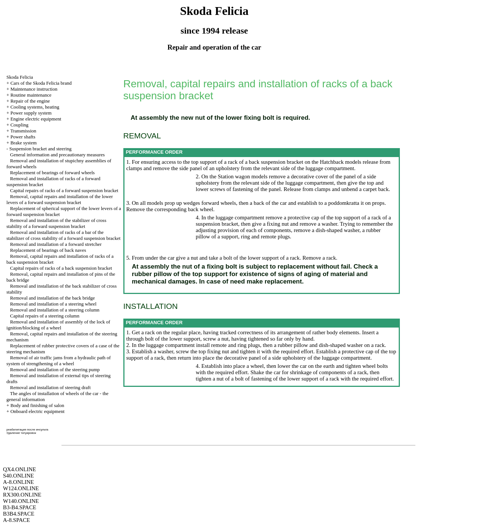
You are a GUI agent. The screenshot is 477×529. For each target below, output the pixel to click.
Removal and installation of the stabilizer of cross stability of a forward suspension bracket (56, 223)
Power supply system (31, 113)
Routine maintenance (30, 95)
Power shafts (22, 137)
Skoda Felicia (19, 77)
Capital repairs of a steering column (44, 316)
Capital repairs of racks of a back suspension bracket (61, 268)
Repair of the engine (30, 101)
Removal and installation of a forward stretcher (55, 244)
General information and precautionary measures (57, 154)
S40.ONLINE (18, 476)
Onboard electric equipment (37, 411)
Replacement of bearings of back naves (48, 250)
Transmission (23, 131)
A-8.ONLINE (18, 482)
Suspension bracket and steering (40, 148)
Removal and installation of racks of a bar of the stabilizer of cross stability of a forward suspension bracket (63, 235)
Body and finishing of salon (37, 405)
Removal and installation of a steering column (54, 310)
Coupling (19, 125)
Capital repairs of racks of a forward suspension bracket (64, 190)
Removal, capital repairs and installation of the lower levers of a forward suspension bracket (59, 199)
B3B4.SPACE (18, 514)
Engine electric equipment (35, 119)
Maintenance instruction (33, 89)
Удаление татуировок (21, 433)
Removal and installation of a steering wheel (53, 304)
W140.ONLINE (21, 501)
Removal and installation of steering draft (50, 387)
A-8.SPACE (16, 520)
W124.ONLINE (21, 488)
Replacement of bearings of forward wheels (52, 172)
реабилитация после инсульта (27, 429)
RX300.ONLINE (22, 495)
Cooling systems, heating (34, 107)
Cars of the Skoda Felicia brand (41, 83)
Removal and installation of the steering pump (54, 369)
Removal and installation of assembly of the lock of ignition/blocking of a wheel (58, 325)
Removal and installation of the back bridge (52, 298)
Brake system (23, 142)
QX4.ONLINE (19, 469)
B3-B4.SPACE (19, 507)
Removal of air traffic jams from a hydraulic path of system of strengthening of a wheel (58, 360)
